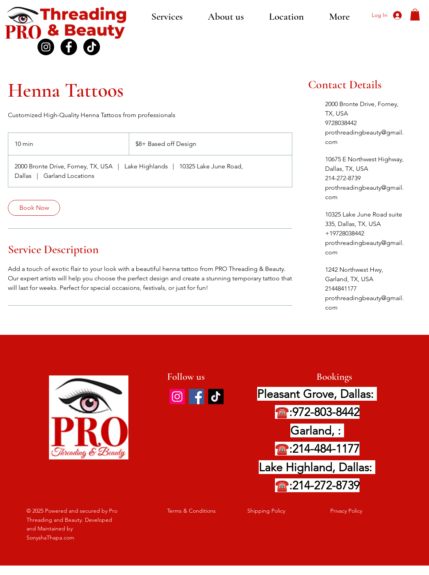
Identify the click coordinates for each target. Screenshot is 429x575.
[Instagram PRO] (46, 47)
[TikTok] (91, 47)
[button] (415, 15)
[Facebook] (68, 47)
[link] (34, 208)
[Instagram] (177, 396)
